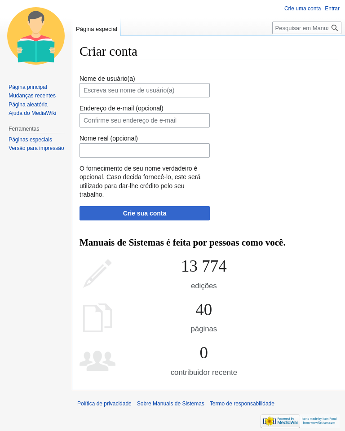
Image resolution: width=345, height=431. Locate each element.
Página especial (96, 29)
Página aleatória (28, 104)
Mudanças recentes (32, 95)
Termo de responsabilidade (242, 403)
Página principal (28, 87)
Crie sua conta (144, 213)
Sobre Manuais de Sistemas (170, 403)
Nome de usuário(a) (107, 78)
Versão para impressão (36, 148)
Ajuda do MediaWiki (32, 113)
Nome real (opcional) (109, 138)
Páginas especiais (30, 139)
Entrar (332, 8)
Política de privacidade (104, 403)
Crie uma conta (302, 8)
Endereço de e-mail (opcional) (122, 108)
